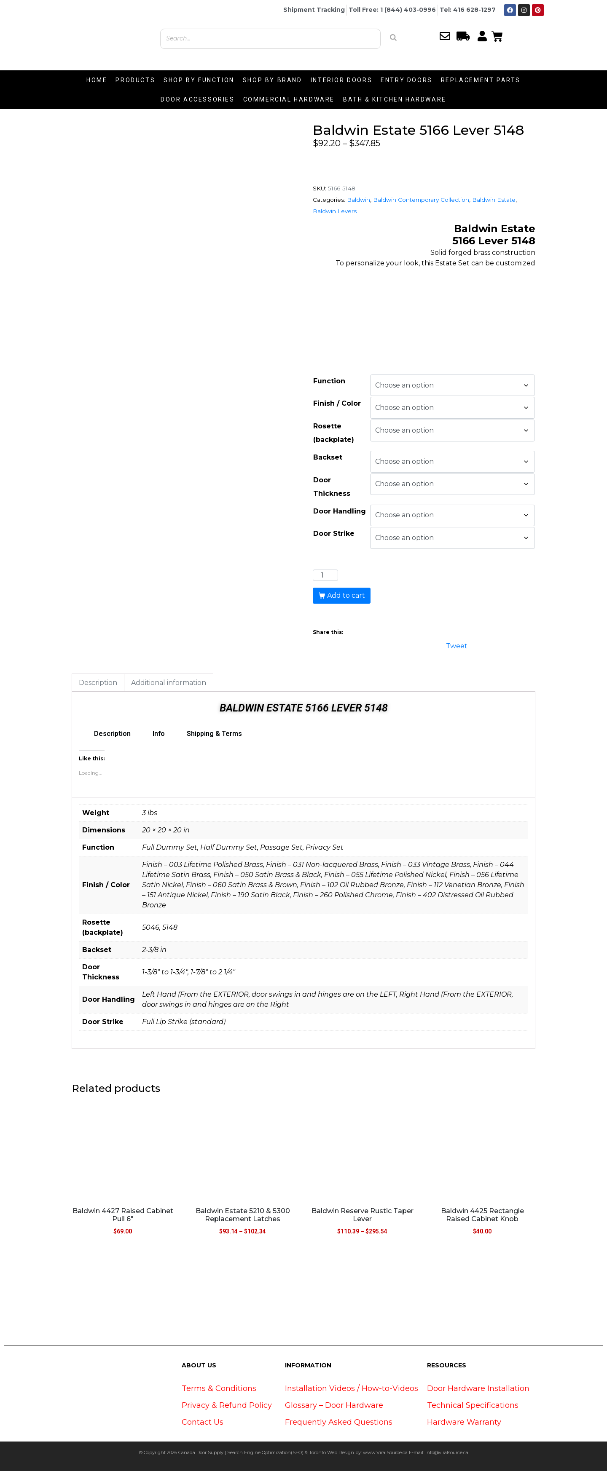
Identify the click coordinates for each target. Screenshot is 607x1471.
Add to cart (346, 595)
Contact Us (202, 1422)
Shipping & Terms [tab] (214, 734)
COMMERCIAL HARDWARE (289, 99)
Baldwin (358, 199)
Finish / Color (337, 403)
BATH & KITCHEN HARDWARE (394, 99)
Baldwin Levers (335, 211)
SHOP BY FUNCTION (199, 80)
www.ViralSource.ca (385, 1452)
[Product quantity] (325, 575)
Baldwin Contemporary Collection (421, 199)
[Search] (393, 37)
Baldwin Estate (494, 199)
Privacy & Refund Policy (227, 1405)
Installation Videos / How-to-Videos (351, 1388)
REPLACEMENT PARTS (481, 80)
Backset (327, 457)
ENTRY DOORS (406, 80)
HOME (96, 80)
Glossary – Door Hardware (334, 1405)
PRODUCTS (135, 80)
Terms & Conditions (219, 1388)
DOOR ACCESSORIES (198, 99)
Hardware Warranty (464, 1422)
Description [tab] (98, 683)
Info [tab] (159, 734)
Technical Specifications (472, 1405)
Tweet (456, 645)
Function (329, 381)
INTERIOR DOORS (341, 80)
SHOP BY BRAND (272, 80)
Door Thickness (331, 486)
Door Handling (339, 511)
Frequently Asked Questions (338, 1422)
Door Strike (334, 534)
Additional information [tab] (168, 683)
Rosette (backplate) (333, 433)
